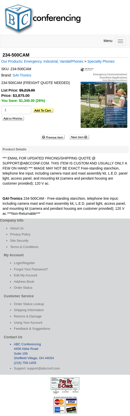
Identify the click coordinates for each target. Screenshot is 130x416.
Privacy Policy (20, 234)
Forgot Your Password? (31, 269)
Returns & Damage (28, 316)
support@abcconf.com (43, 368)
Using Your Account (28, 322)
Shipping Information (29, 310)
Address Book (24, 281)
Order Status (23, 287)
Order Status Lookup (29, 304)
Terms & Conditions (24, 247)
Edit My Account (25, 275)
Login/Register (24, 263)
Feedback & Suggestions (32, 328)
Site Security (19, 240)
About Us (16, 228)
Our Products (11, 61)
